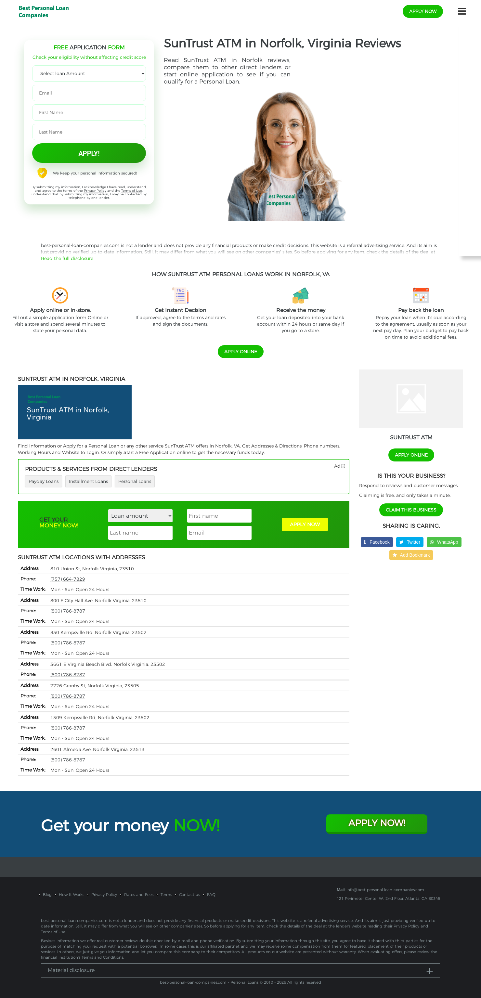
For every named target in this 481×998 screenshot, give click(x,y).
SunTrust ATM (411, 437)
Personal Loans (134, 481)
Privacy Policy (95, 190)
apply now (422, 11)
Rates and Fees (138, 894)
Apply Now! (377, 823)
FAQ (211, 894)
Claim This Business (411, 510)
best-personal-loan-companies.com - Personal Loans (209, 982)
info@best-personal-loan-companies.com (385, 889)
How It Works (71, 894)
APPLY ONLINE (240, 352)
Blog (47, 894)
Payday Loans (43, 481)
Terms (166, 894)
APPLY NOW (305, 524)
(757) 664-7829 (67, 579)
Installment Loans (88, 481)
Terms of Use (131, 190)
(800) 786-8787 (67, 611)
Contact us (189, 894)
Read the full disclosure (67, 258)
